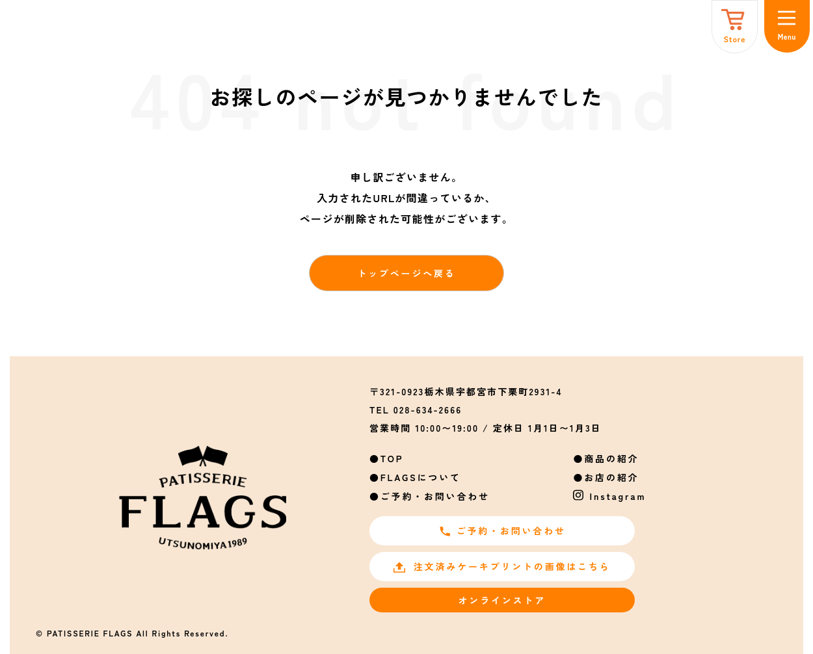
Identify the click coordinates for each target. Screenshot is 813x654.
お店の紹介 (611, 477)
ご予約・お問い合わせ (435, 496)
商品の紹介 (611, 458)
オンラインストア (502, 600)
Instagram (618, 496)
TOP (392, 458)
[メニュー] (787, 26)
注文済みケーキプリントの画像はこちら (501, 566)
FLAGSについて (420, 477)
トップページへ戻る (406, 273)
